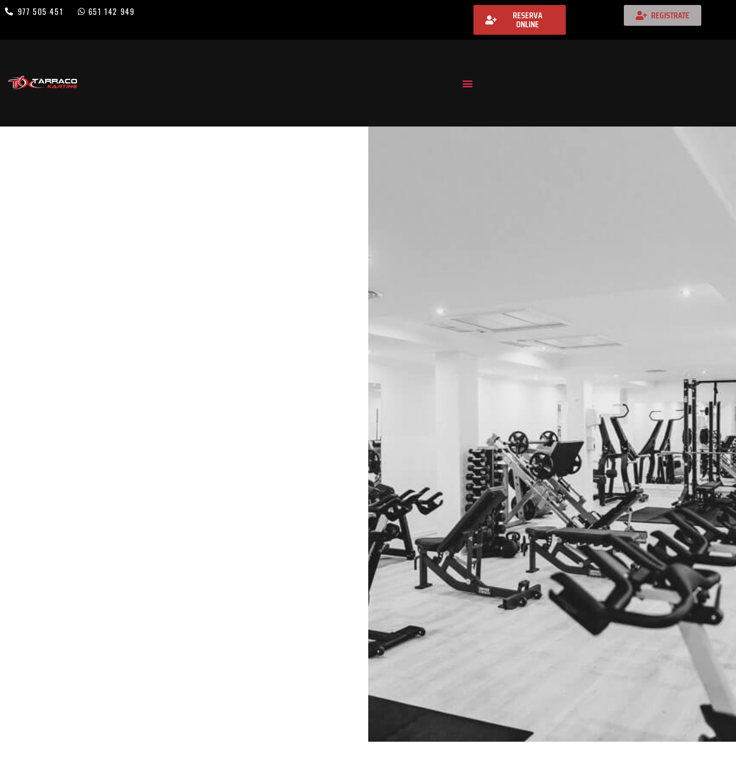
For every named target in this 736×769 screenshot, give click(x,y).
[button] (467, 83)
